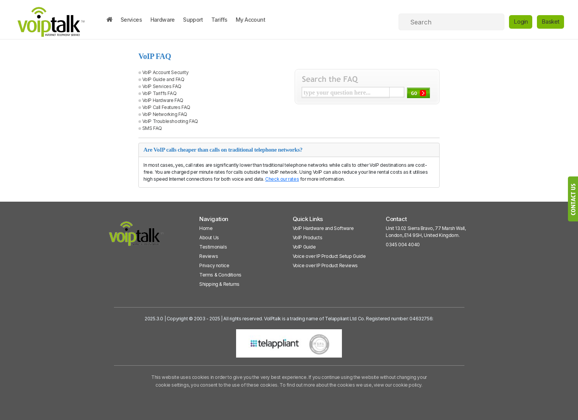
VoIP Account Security (165, 72)
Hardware (162, 19)
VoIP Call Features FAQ (166, 107)
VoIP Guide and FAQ (163, 79)
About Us (209, 237)
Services (131, 19)
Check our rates (282, 179)
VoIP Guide (304, 247)
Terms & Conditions (220, 275)
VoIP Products (308, 237)
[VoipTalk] (136, 237)
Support (193, 19)
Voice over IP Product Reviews (325, 265)
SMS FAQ (152, 128)
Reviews (208, 256)
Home (205, 228)
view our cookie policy (397, 385)
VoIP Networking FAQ (164, 114)
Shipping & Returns (219, 284)
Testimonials (213, 247)
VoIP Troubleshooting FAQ (170, 121)
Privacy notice (214, 265)
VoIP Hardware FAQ (162, 100)
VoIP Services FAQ (161, 86)
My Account (250, 19)
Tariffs (219, 19)
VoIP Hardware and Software (323, 228)
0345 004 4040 (403, 244)
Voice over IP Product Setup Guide (329, 256)
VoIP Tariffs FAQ (159, 93)
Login (521, 21)
